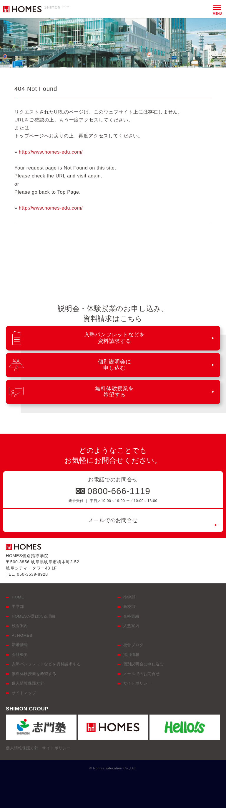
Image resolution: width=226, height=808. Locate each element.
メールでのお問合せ (113, 520)
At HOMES (22, 635)
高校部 (129, 606)
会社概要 (20, 654)
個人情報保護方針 (28, 683)
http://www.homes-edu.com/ (51, 151)
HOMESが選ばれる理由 (33, 616)
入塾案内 (131, 625)
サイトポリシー (137, 683)
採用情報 (131, 654)
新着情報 (20, 645)
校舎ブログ (133, 645)
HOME (18, 597)
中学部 (18, 606)
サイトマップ (24, 693)
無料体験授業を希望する (34, 674)
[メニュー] (217, 9)
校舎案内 (20, 625)
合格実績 (131, 616)
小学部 (129, 597)
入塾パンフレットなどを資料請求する (46, 664)
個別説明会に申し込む (143, 664)
